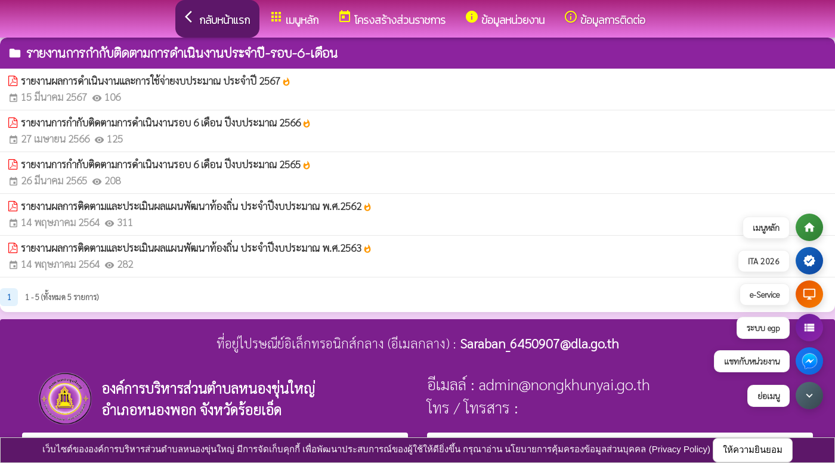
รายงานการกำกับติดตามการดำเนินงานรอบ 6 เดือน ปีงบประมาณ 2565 (166, 164)
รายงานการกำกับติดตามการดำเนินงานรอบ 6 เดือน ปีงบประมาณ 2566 (166, 122)
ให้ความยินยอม (753, 450)
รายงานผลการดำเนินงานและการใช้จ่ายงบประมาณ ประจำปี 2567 (156, 80)
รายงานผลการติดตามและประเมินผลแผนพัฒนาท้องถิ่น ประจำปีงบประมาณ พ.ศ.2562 (196, 205)
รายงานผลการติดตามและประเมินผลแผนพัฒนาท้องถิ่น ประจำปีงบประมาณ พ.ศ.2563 (196, 247)
